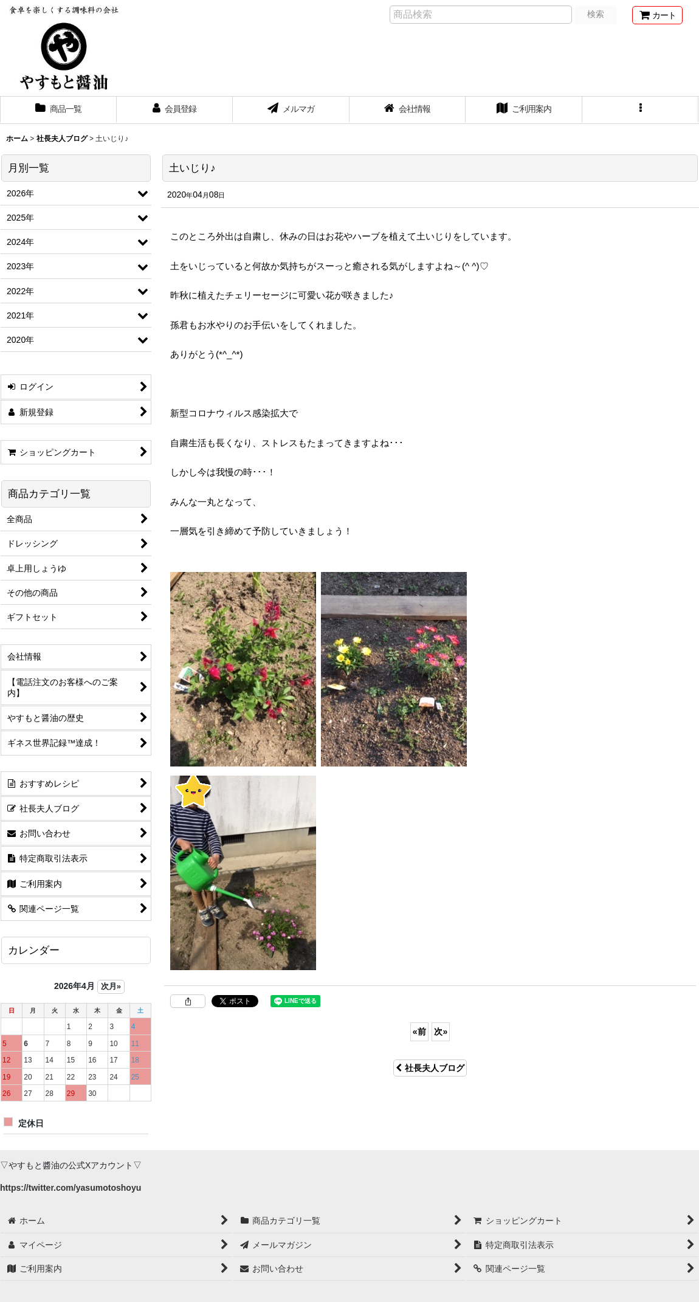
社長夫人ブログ (430, 1068)
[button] (640, 110)
